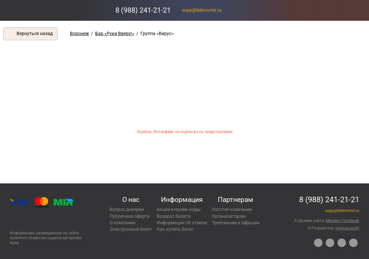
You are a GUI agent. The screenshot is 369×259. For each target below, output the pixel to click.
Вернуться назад (35, 33)
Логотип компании (232, 209)
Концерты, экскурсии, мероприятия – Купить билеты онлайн (31, 10)
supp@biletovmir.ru (201, 10)
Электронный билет (131, 229)
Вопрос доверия (127, 209)
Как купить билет (175, 229)
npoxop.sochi (347, 228)
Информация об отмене (182, 222)
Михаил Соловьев (342, 220)
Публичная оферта (130, 216)
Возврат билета (174, 216)
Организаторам (228, 216)
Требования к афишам (235, 222)
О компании (122, 222)
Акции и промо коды (179, 209)
